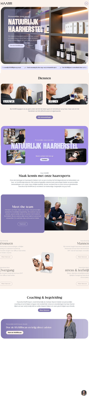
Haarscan (23, 225)
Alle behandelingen (44, 118)
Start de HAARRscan (15, 332)
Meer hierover (44, 311)
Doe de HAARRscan (16, 45)
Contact (30, 45)
